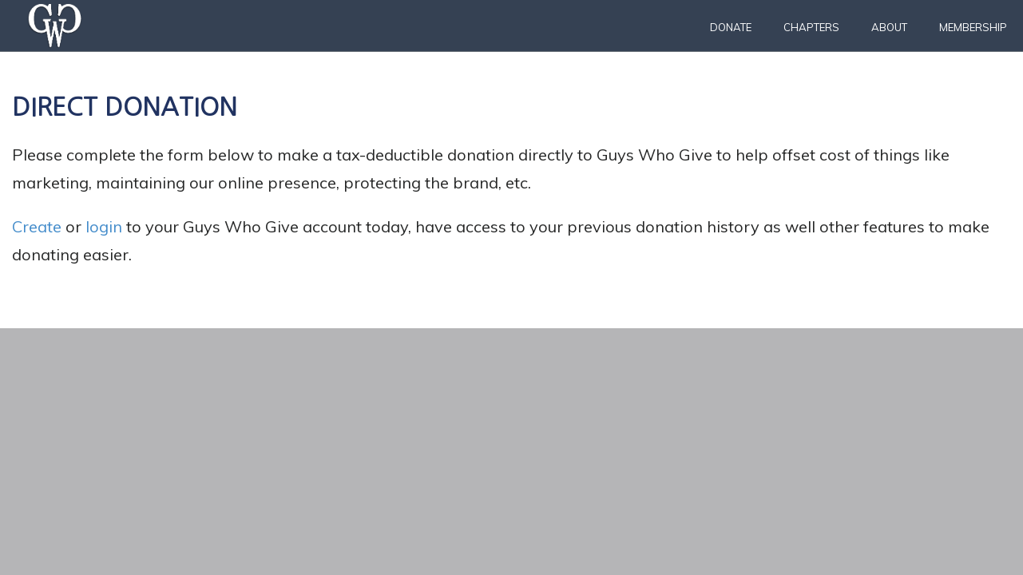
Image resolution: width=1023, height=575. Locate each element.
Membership (973, 27)
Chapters (811, 27)
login (103, 226)
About (889, 27)
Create (36, 226)
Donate (730, 27)
